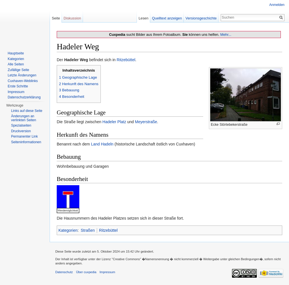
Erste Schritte (18, 86)
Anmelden (276, 5)
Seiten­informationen (26, 142)
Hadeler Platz (114, 122)
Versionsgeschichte (200, 18)
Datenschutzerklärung (24, 97)
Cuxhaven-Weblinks (23, 81)
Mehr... (225, 34)
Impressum (16, 92)
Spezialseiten (21, 125)
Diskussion (72, 18)
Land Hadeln (102, 144)
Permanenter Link (24, 136)
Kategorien (68, 230)
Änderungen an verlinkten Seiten (23, 118)
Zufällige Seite (18, 70)
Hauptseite (16, 53)
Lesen (143, 18)
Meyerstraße (146, 122)
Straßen (88, 230)
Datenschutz (64, 272)
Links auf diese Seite (26, 111)
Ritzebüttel (126, 60)
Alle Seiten (16, 64)
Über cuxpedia (86, 272)
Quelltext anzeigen (167, 18)
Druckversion (21, 131)
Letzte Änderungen (22, 75)
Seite (56, 18)
